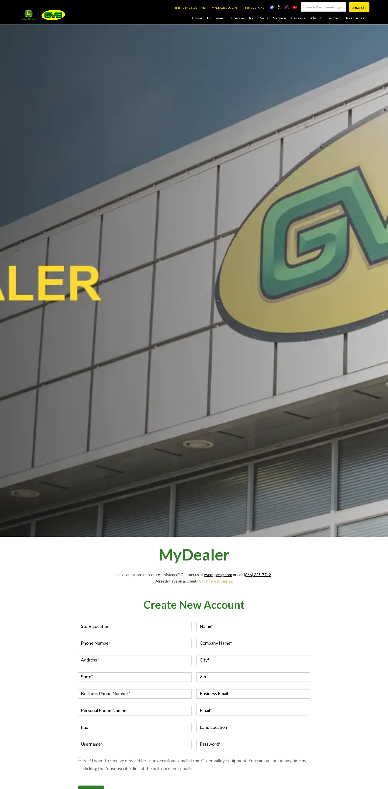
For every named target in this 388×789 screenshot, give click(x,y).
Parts (263, 18)
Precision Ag (242, 18)
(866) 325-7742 (253, 7)
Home (197, 18)
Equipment (216, 18)
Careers (298, 18)
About (315, 18)
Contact (333, 18)
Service (279, 18)
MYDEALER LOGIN (224, 7)
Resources (355, 18)
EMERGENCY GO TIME (189, 7)
